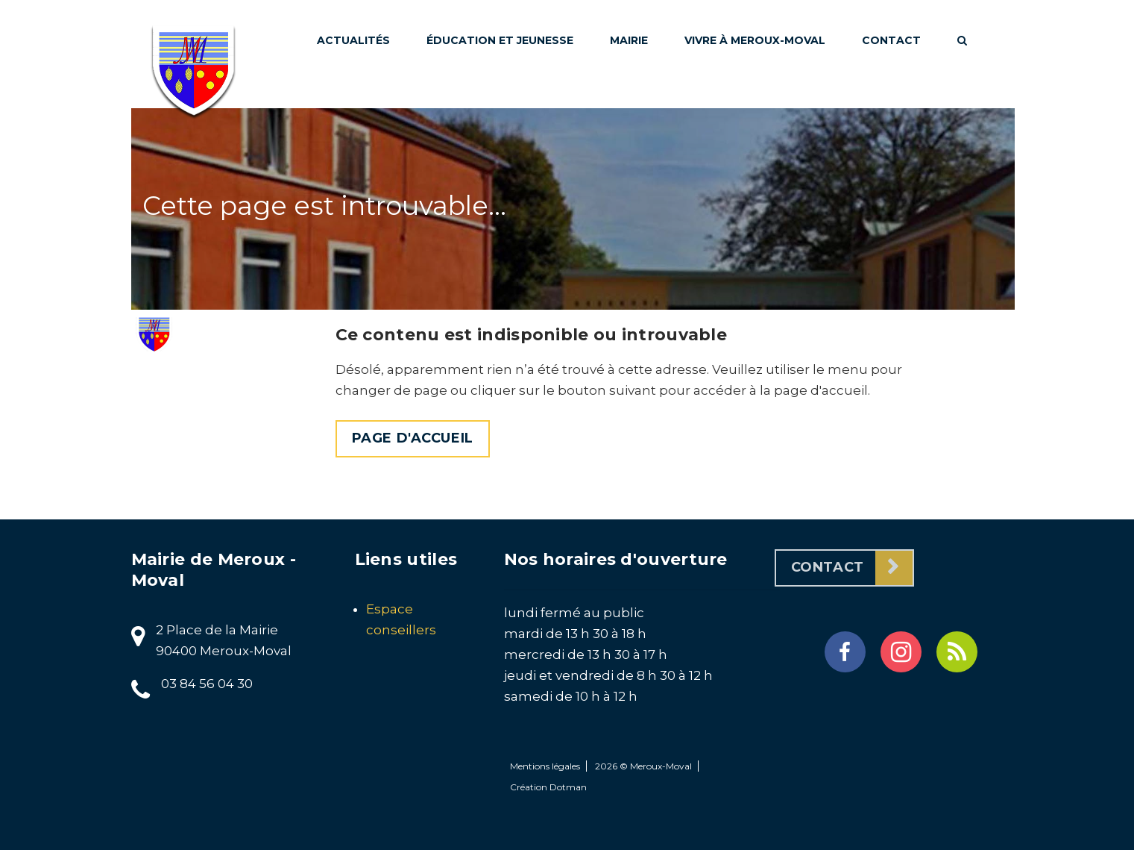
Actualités (353, 40)
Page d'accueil (412, 438)
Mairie (629, 40)
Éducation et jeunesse (499, 40)
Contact (891, 40)
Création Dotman (548, 787)
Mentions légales (545, 766)
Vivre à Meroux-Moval (754, 40)
